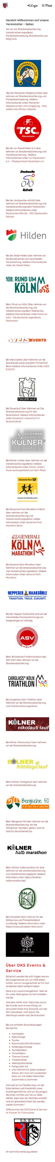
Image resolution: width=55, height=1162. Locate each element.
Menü (47, 5)
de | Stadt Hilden (21, 265)
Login (32, 5)
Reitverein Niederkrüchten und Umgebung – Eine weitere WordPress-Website (26, 106)
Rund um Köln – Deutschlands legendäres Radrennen (26, 317)
